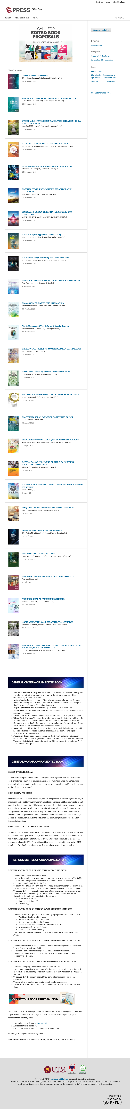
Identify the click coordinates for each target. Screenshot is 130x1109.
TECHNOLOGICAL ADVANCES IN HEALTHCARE (43, 599)
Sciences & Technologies (100, 56)
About (36, 18)
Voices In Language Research (35, 75)
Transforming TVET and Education (104, 81)
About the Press (119, 2)
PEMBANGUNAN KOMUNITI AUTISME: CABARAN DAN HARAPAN (51, 349)
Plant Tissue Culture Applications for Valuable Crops (46, 372)
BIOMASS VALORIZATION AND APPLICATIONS (43, 303)
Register (99, 2)
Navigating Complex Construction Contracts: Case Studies (48, 507)
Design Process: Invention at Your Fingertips (42, 530)
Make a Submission (101, 30)
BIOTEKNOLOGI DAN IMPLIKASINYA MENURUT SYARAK (47, 417)
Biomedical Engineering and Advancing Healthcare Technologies (51, 280)
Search (120, 18)
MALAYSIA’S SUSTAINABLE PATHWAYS (40, 553)
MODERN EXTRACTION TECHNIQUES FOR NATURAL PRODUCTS (50, 440)
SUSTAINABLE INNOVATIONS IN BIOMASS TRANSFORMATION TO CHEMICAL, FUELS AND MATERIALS (51, 646)
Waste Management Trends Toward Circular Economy (46, 326)
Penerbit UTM (59, 1079)
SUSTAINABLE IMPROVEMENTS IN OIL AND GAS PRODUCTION (50, 394)
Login (108, 2)
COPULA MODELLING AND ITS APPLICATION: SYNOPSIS (47, 622)
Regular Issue (96, 71)
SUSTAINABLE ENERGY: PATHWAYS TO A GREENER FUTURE (49, 98)
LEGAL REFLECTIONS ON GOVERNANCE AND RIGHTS (46, 143)
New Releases (96, 45)
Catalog (8, 18)
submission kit (41, 1023)
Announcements (22, 18)
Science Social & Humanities (102, 60)
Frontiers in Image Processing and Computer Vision (45, 257)
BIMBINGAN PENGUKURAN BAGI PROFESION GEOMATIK (48, 576)
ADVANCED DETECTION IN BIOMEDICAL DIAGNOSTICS (47, 166)
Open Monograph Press (101, 93)
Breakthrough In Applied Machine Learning (41, 234)
